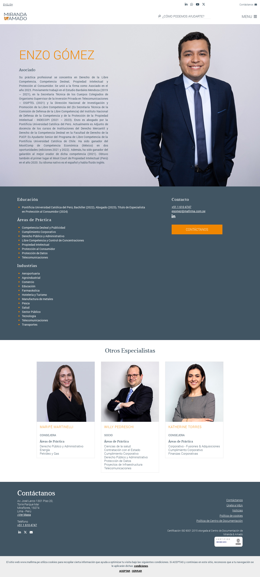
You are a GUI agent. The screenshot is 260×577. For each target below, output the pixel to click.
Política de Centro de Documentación (219, 521)
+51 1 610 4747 (181, 207)
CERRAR (137, 571)
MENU (249, 16)
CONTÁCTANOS (197, 229)
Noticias (237, 510)
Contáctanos (248, 4)
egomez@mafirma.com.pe (188, 211)
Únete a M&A (234, 505)
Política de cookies (231, 516)
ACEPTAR (124, 571)
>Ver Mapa (24, 515)
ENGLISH (8, 4)
